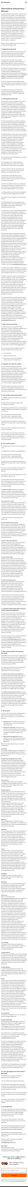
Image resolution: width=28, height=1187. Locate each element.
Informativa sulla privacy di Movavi (17, 1181)
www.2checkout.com (7, 898)
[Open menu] (26, 2)
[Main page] (5, 2)
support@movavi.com (13, 639)
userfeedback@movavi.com (19, 264)
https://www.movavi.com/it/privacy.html (11, 1129)
